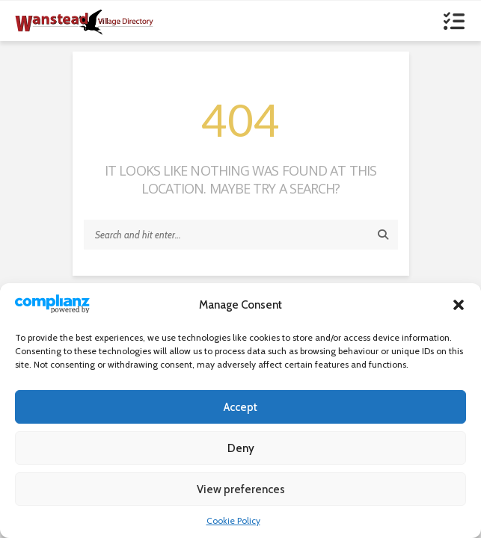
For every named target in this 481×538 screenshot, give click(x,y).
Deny (240, 448)
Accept (240, 407)
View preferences (241, 489)
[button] (458, 304)
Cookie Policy (233, 520)
